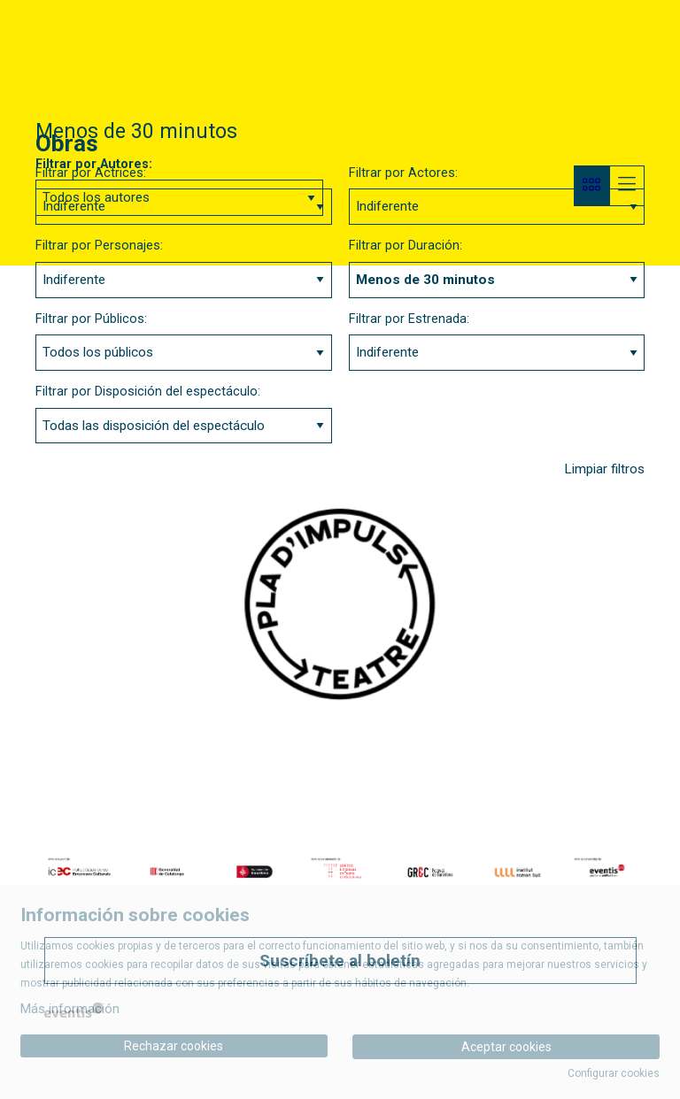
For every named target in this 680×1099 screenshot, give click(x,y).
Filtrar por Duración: (405, 245)
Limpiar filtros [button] (604, 469)
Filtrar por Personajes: (99, 245)
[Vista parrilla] (627, 185)
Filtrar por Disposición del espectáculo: (147, 391)
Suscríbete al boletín (340, 960)
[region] (340, 872)
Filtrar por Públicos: (91, 319)
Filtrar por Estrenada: (409, 319)
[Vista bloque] (591, 185)
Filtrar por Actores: (403, 173)
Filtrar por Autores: (93, 164)
